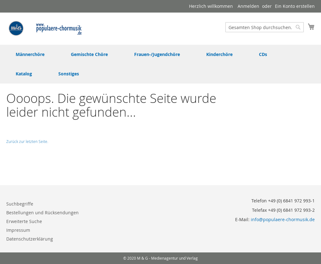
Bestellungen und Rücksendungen (42, 213)
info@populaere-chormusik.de (283, 219)
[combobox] (264, 27)
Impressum (18, 230)
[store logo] (45, 28)
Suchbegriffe (19, 204)
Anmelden (248, 6)
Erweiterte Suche (24, 221)
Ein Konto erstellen (295, 6)
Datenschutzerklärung (29, 239)
